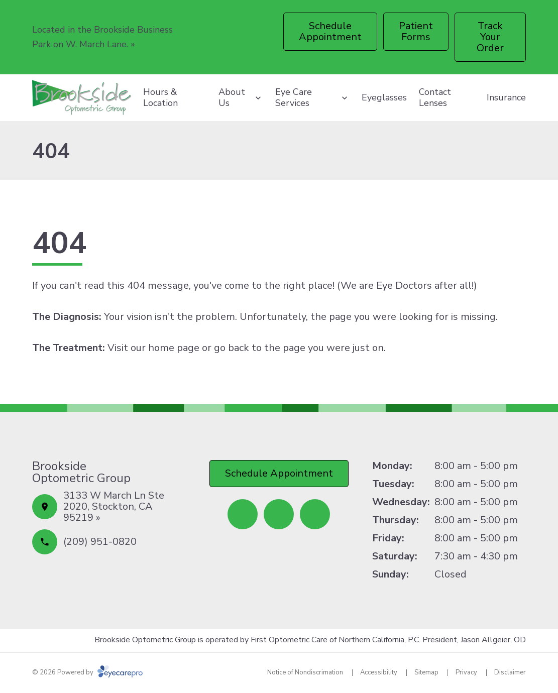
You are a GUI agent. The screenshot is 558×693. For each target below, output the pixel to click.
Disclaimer (510, 672)
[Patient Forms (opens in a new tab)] (416, 32)
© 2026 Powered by (87, 672)
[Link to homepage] (81, 97)
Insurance (506, 97)
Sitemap (426, 672)
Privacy (466, 672)
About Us (231, 97)
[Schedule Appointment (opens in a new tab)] (330, 32)
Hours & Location (160, 97)
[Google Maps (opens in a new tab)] (315, 514)
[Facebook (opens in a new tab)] (243, 514)
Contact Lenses (435, 97)
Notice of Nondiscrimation (305, 672)
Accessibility (378, 672)
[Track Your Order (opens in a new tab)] (490, 37)
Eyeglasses (384, 97)
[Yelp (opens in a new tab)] (279, 514)
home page (173, 348)
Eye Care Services (293, 97)
